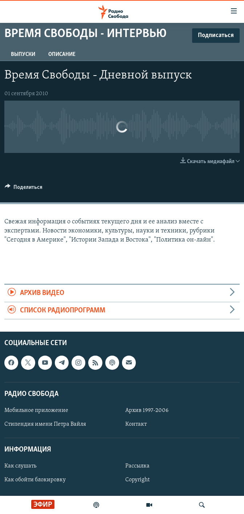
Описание (62, 54)
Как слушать (20, 466)
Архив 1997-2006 (146, 410)
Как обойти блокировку (35, 480)
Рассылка (137, 466)
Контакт (136, 424)
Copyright (137, 480)
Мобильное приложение (36, 410)
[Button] (23, 189)
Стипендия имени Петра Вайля (45, 424)
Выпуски (23, 54)
